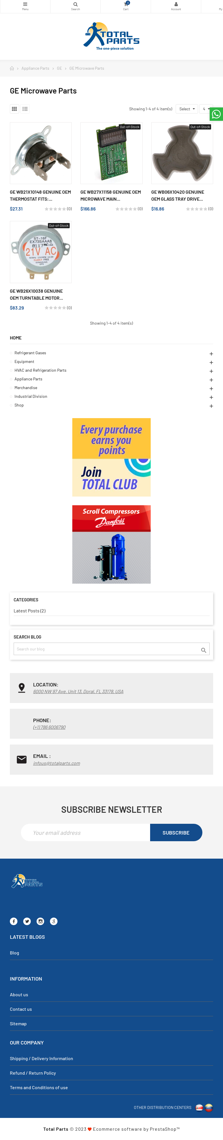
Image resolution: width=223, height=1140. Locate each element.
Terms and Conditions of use (39, 1087)
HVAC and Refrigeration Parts (40, 370)
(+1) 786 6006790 (49, 727)
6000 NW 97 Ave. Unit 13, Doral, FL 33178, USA (78, 691)
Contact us (21, 1009)
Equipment (24, 361)
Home (15, 337)
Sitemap (18, 1023)
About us (19, 994)
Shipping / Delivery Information (41, 1058)
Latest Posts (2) (29, 610)
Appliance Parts (28, 378)
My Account (176, 4)
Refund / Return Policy (33, 1073)
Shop (19, 404)
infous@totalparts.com (56, 763)
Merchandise (26, 387)
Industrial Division (31, 396)
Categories (25, 4)
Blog (14, 952)
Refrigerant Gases (30, 352)
